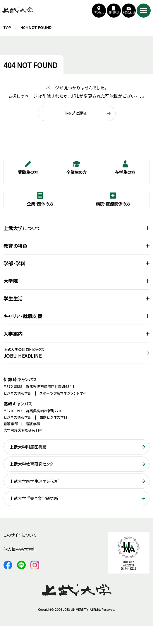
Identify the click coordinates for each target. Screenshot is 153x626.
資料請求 (114, 12)
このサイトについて (20, 535)
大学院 (11, 280)
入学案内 (13, 333)
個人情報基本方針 (20, 549)
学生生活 (13, 298)
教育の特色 (15, 245)
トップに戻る (76, 113)
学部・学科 (14, 263)
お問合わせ (128, 12)
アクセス (99, 12)
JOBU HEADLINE (76, 353)
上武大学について (22, 228)
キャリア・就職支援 (23, 316)
